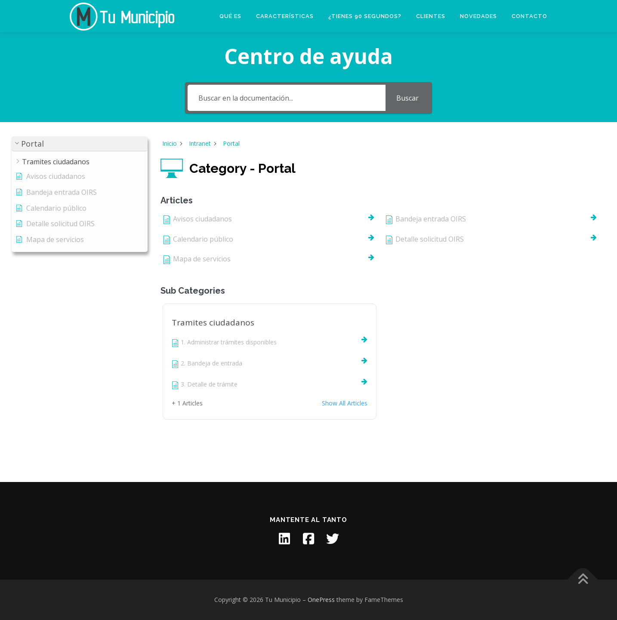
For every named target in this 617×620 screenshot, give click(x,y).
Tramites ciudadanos (213, 322)
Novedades (478, 16)
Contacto (529, 16)
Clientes (430, 16)
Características (285, 16)
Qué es (230, 16)
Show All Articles (344, 403)
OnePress (321, 599)
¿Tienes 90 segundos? (364, 16)
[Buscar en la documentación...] (287, 98)
